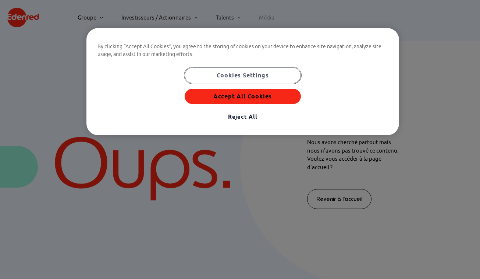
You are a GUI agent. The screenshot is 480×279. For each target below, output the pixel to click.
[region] (242, 81)
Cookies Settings (243, 75)
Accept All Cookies (242, 96)
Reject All (242, 117)
